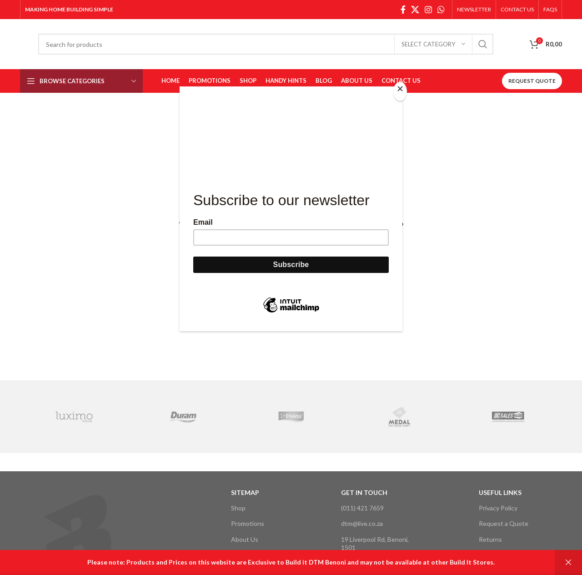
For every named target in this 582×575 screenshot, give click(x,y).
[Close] (400, 91)
